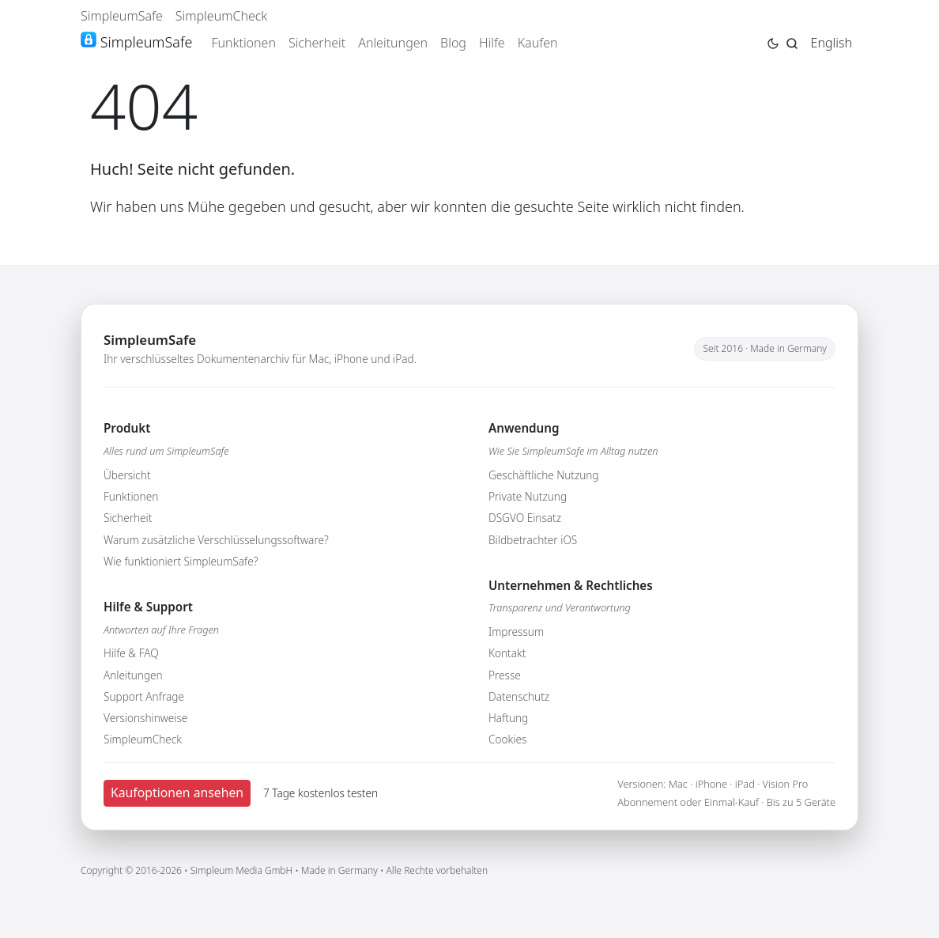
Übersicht (127, 474)
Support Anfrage (144, 696)
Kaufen (538, 42)
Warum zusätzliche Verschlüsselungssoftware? (216, 539)
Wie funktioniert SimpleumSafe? (181, 561)
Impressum (516, 631)
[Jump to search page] (792, 41)
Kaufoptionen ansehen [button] (177, 792)
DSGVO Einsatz (524, 517)
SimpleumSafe (122, 16)
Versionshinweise (145, 717)
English (831, 42)
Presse (504, 675)
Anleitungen (393, 42)
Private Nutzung (527, 496)
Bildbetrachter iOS (532, 539)
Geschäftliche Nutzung (543, 474)
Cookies (507, 739)
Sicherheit (316, 42)
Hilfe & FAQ (131, 652)
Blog (453, 42)
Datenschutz (518, 696)
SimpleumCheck (221, 16)
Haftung (508, 717)
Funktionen (243, 42)
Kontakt (507, 652)
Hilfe (492, 42)
